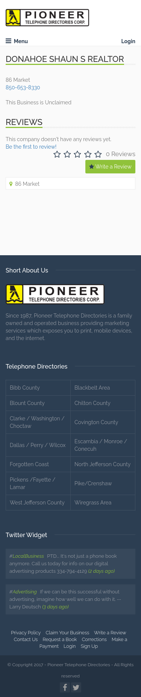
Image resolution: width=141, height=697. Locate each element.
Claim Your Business (67, 632)
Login (128, 41)
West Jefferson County (37, 503)
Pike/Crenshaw (93, 483)
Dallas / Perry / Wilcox (37, 445)
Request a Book (60, 639)
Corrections (94, 639)
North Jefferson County (102, 464)
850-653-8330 (23, 87)
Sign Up (89, 646)
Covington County (96, 422)
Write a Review (110, 167)
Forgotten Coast (29, 464)
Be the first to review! (31, 147)
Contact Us (26, 639)
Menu (17, 41)
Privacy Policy (26, 632)
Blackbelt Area (92, 388)
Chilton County (92, 403)
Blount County (27, 403)
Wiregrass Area (92, 503)
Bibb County (25, 388)
